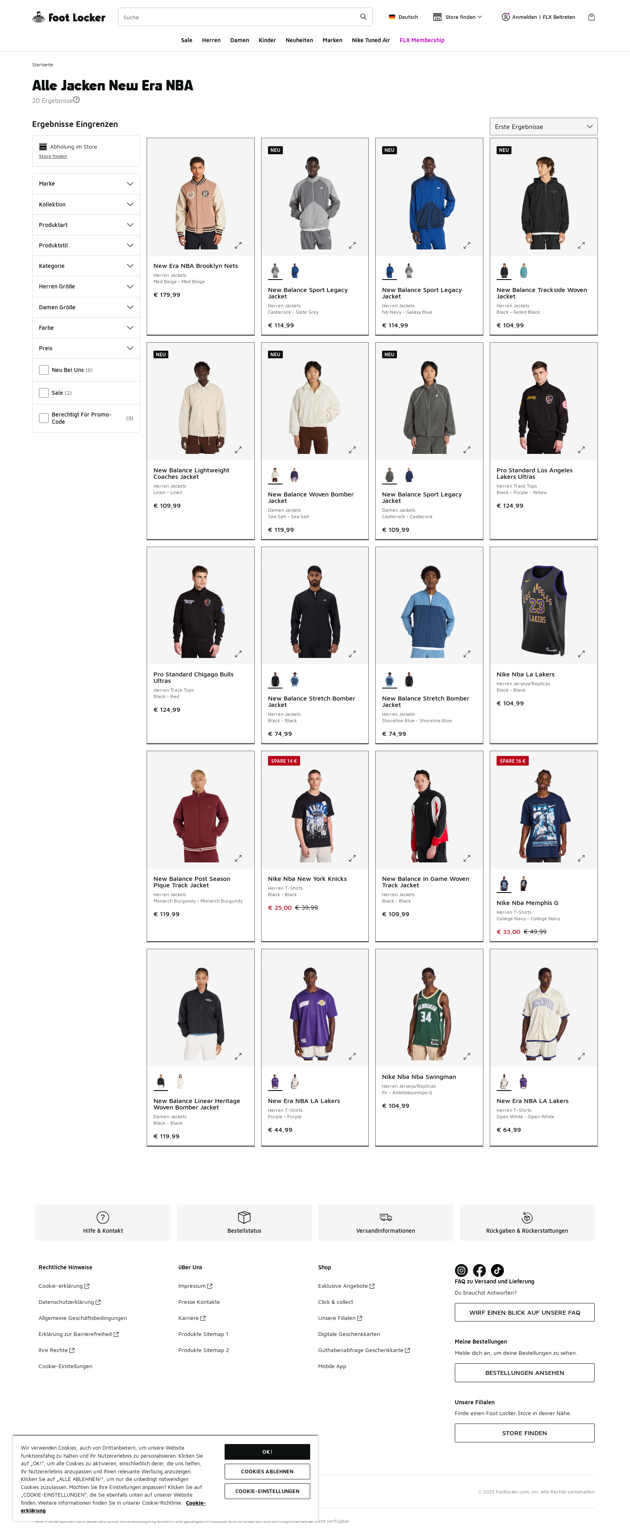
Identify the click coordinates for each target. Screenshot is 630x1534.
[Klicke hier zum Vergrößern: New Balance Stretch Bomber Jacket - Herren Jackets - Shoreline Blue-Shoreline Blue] (472, 654)
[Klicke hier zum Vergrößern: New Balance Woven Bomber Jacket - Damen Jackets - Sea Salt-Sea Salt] (358, 450)
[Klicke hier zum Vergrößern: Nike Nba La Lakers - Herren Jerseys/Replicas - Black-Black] (587, 654)
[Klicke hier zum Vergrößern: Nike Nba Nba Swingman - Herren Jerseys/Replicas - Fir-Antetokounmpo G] (472, 1056)
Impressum (195, 1285)
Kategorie (86, 265)
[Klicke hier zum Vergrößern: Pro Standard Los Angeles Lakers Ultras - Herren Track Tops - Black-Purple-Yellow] (587, 450)
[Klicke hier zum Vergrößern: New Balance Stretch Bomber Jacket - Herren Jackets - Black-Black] (358, 654)
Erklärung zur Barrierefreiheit (79, 1333)
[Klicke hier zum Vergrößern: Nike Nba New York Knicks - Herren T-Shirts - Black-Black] (358, 858)
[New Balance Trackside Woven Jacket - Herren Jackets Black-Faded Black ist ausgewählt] (504, 271)
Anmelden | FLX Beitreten (538, 17)
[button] (76, 99)
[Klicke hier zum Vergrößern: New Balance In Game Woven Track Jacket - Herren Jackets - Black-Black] (472, 858)
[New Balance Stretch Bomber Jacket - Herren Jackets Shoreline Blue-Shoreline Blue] (294, 679)
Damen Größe (86, 307)
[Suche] (245, 17)
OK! (267, 1451)
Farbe (86, 327)
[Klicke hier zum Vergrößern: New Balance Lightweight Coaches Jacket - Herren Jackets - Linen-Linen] (244, 450)
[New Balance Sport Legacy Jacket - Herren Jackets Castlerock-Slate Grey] (409, 271)
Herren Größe (86, 286)
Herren (211, 40)
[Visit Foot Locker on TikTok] (497, 1270)
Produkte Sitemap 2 (203, 1349)
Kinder (267, 40)
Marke (86, 183)
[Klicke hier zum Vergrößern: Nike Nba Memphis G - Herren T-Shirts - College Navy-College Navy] (587, 858)
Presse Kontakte (199, 1301)
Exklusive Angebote (346, 1285)
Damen (239, 40)
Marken (332, 40)
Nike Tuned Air (371, 40)
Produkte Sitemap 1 (203, 1333)
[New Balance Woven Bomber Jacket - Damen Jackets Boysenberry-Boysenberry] (294, 475)
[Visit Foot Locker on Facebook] (479, 1270)
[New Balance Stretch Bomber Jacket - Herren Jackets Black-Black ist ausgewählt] (275, 679)
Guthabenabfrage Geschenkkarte (364, 1349)
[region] (165, 1478)
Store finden (53, 156)
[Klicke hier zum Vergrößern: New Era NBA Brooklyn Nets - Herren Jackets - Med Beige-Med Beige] (244, 245)
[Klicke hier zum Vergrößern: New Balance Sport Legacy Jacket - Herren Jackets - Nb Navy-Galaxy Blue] (472, 245)
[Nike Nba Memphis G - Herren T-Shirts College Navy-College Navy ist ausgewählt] (504, 884)
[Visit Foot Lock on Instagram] (461, 1270)
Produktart (86, 224)
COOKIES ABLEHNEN (267, 1471)
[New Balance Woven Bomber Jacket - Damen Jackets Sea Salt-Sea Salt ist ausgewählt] (275, 475)
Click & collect (335, 1301)
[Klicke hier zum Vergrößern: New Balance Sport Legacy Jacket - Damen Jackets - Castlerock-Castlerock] (472, 450)
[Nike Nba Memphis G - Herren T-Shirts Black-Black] (523, 884)
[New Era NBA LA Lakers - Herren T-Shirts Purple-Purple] (523, 1082)
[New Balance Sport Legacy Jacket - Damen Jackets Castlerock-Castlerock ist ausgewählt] (389, 475)
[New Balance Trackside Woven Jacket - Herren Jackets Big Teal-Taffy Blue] (523, 271)
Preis (86, 348)
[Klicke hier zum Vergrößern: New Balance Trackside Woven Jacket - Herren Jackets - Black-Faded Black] (587, 245)
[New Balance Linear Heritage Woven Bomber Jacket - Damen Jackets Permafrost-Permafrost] (180, 1082)
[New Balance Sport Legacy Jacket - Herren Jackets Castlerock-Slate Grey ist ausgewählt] (275, 271)
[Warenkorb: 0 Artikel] (591, 16)
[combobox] (245, 17)
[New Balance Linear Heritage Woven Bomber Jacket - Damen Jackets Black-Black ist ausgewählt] (160, 1082)
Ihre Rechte (56, 1349)
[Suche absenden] (363, 17)
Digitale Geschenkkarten (349, 1333)
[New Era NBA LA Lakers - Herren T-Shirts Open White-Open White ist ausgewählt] (504, 1082)
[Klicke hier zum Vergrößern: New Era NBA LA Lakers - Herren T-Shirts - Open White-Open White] (587, 1056)
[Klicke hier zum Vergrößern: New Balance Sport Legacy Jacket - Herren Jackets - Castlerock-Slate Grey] (358, 245)
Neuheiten (299, 40)
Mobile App (332, 1365)
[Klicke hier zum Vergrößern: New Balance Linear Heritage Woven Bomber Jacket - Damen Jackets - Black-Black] (244, 1056)
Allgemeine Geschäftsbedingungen (83, 1317)
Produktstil (86, 245)
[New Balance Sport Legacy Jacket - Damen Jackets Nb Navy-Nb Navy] (409, 475)
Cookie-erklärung (64, 1285)
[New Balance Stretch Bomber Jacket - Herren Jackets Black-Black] (409, 679)
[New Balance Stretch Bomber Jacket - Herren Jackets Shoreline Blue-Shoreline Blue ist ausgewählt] (389, 679)
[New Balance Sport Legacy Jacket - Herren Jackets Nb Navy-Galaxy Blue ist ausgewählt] (389, 271)
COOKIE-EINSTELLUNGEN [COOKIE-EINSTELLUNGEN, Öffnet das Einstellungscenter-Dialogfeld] (267, 1491)
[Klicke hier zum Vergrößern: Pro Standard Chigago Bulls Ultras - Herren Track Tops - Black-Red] (244, 654)
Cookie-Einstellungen (65, 1365)
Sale (186, 40)
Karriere (191, 1317)
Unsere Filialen (340, 1317)
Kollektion (86, 204)
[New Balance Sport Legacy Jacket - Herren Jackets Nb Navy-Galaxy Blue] (294, 271)
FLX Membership (422, 40)
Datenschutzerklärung (69, 1301)
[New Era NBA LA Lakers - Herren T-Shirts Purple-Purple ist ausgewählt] (275, 1082)
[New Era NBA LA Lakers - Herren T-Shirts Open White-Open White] (294, 1082)
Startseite (42, 64)
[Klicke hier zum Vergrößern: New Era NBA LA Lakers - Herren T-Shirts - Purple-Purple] (358, 1056)
